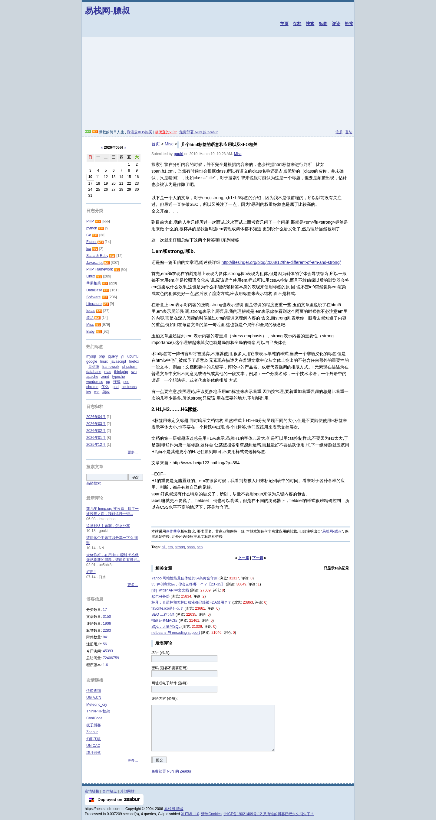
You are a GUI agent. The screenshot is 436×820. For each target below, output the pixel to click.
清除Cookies (211, 814)
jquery (113, 356)
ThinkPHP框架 (98, 711)
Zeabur (92, 732)
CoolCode (94, 718)
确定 (136, 477)
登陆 (348, 132)
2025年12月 (96, 444)
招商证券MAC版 (164, 620)
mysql (91, 356)
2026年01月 (96, 438)
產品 (90, 318)
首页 (155, 143)
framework (110, 367)
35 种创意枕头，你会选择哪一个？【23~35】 (188, 584)
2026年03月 (96, 424)
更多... (132, 452)
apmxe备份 (160, 596)
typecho (118, 376)
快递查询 (93, 691)
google (91, 361)
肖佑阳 (93, 367)
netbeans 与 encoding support (175, 632)
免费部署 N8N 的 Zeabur (198, 132)
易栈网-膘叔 (107, 10)
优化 (105, 387)
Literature (94, 304)
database (93, 372)
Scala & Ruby (97, 256)
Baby (90, 331)
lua (88, 249)
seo (200, 547)
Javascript (94, 263)
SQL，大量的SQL (165, 626)
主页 (284, 23)
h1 (164, 547)
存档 (297, 23)
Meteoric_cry (96, 704)
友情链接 (92, 791)
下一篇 (257, 558)
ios (88, 392)
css (96, 392)
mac (107, 372)
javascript (118, 361)
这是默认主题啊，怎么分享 (108, 526)
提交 (159, 760)
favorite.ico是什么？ (167, 608)
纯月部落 (93, 752)
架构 (106, 392)
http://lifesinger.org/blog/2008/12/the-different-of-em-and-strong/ (281, 262)
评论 (336, 23)
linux (104, 361)
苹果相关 (93, 283)
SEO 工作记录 (163, 614)
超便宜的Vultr (166, 132)
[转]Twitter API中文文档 (170, 590)
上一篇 (243, 558)
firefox (134, 361)
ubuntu (132, 356)
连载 (117, 382)
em (170, 547)
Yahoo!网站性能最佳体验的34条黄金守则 (184, 578)
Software (93, 297)
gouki (178, 154)
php (102, 356)
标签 (323, 23)
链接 (349, 23)
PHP (90, 221)
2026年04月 (96, 417)
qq (108, 382)
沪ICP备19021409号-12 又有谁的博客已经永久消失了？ (268, 814)
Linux (90, 276)
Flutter (91, 242)
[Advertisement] (218, 84)
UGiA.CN (93, 697)
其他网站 (127, 791)
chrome (92, 387)
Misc (169, 143)
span (191, 547)
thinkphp (121, 372)
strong (180, 547)
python (91, 228)
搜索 (310, 23)
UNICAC (93, 746)
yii (122, 356)
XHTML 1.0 (190, 814)
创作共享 (173, 531)
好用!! (91, 572)
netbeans (129, 387)
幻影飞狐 (93, 739)
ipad (115, 387)
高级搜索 (93, 483)
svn (134, 372)
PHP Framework (99, 269)
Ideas (90, 311)
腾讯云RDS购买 (139, 132)
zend (105, 376)
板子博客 (93, 725)
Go (88, 235)
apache (92, 376)
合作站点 (109, 791)
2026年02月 (96, 431)
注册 (339, 132)
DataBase (94, 290)
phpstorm (129, 367)
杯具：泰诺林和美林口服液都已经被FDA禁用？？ (191, 602)
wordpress (94, 382)
